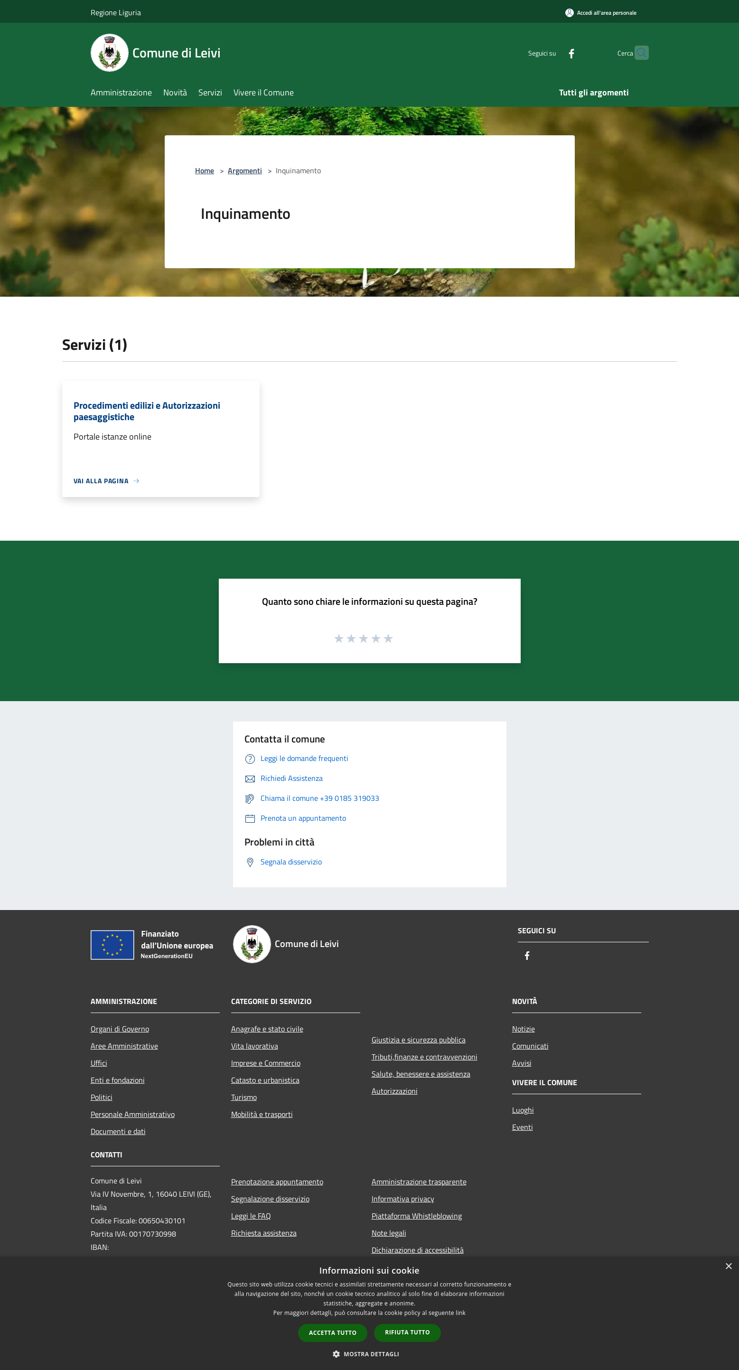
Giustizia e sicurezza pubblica (419, 1039)
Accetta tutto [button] (332, 1333)
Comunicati (530, 1045)
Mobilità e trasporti (262, 1114)
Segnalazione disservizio (270, 1198)
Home (204, 170)
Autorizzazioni (395, 1091)
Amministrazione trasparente (419, 1181)
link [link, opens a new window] (461, 1313)
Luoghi (523, 1110)
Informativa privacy (403, 1198)
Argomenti (245, 170)
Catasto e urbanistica (265, 1080)
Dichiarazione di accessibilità (418, 1250)
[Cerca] (637, 52)
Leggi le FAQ (251, 1215)
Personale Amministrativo (133, 1114)
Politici (101, 1097)
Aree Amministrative (124, 1045)
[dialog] (369, 1313)
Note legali (389, 1233)
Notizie (523, 1028)
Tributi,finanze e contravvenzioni (424, 1056)
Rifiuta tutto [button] (407, 1332)
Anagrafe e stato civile (267, 1028)
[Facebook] (552, 52)
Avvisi (522, 1063)
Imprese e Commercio (265, 1063)
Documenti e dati (118, 1131)
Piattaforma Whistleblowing (417, 1215)
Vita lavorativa (254, 1045)
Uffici (99, 1063)
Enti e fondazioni (118, 1080)
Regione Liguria (116, 12)
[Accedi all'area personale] (601, 12)
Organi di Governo (120, 1028)
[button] (370, 1354)
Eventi (522, 1127)
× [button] (728, 1266)
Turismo (244, 1097)
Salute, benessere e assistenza (421, 1073)
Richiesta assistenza (264, 1233)
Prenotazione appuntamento (277, 1181)
